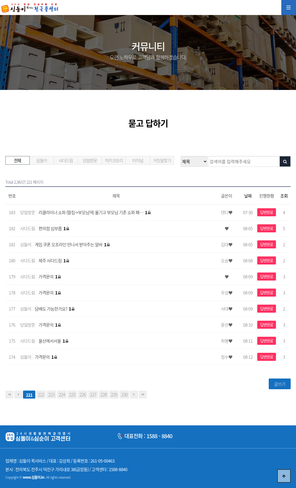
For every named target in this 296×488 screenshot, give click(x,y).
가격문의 (48, 276)
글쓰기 (279, 384)
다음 (134, 395)
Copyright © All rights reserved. (38, 477)
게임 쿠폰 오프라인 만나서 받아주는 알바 (71, 244)
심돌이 (41, 160)
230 (124, 394)
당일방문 (90, 160)
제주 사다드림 (52, 260)
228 (103, 394)
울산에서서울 (52, 341)
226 (82, 394)
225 (72, 394)
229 (114, 394)
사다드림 (66, 160)
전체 (17, 160)
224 (62, 394)
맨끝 (143, 395)
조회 (284, 195)
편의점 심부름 (52, 228)
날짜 (248, 195)
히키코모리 (114, 160)
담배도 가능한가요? (53, 308)
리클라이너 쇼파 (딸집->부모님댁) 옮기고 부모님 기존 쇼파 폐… (93, 212)
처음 (9, 395)
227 (93, 394)
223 (51, 394)
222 (41, 394)
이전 (18, 395)
